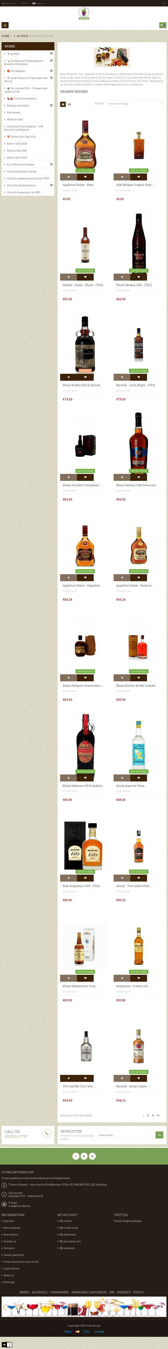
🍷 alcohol (13, 53)
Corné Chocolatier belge (21, 171)
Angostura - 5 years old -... (133, 986)
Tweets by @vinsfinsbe (128, 1221)
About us (9, 1275)
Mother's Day (15, 119)
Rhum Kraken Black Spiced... (82, 385)
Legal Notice (11, 1268)
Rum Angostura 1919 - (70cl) (81, 886)
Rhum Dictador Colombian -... (82, 485)
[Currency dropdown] (26, 3)
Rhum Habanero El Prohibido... (83, 786)
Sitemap (9, 1282)
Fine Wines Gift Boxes (20, 164)
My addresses (68, 1234)
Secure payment (14, 1255)
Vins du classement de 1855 (23, 192)
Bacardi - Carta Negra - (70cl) (135, 385)
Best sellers (11, 1234)
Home (10, 46)
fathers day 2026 (17, 150)
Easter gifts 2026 (17, 157)
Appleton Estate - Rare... (79, 185)
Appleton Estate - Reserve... (134, 585)
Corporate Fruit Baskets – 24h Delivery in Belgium (24, 128)
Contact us (10, 1241)
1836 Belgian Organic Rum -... (135, 185)
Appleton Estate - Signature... (82, 585)
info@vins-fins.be (19, 1206)
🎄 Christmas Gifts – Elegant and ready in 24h (26, 90)
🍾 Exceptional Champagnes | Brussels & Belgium (23, 62)
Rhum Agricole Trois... (131, 786)
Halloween (13, 112)
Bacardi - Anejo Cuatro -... (133, 1086)
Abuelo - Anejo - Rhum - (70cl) (83, 285)
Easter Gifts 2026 (17, 143)
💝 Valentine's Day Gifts (21, 136)
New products (12, 1227)
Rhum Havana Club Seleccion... (137, 485)
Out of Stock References (21, 185)
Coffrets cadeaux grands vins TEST (28, 178)
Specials (9, 1221)
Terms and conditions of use (21, 1261)
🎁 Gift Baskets (16, 71)
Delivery (9, 1248)
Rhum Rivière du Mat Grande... (136, 685)
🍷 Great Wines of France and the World (26, 79)
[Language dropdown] (38, 3)
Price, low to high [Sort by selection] (136, 103)
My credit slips (69, 1227)
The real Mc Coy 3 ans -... (79, 1086)
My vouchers (67, 1248)
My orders (66, 1221)
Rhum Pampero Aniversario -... (83, 685)
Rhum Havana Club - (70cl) (134, 285)
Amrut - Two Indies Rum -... (134, 886)
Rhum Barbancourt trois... (80, 986)
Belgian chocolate (18, 105)
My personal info (70, 1241)
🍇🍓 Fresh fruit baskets (22, 98)
